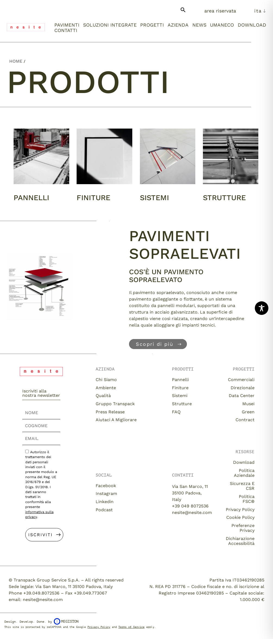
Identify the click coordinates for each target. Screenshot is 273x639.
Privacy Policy (240, 509)
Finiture (93, 197)
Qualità (103, 395)
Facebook (106, 485)
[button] (183, 12)
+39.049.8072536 (41, 593)
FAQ (176, 411)
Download (252, 25)
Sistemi (154, 197)
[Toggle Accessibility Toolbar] (261, 308)
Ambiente (106, 387)
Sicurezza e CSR (242, 486)
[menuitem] (260, 11)
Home (15, 61)
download (244, 462)
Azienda (178, 25)
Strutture (224, 197)
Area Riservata (220, 11)
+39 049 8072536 (190, 506)
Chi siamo (106, 379)
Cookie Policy (240, 517)
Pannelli (31, 197)
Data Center (242, 395)
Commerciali (241, 379)
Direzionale (243, 387)
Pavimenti (66, 25)
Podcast (104, 509)
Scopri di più (154, 344)
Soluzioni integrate (110, 25)
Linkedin (105, 501)
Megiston (66, 621)
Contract (245, 419)
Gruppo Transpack (115, 403)
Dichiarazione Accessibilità (240, 541)
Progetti (152, 25)
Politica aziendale (244, 473)
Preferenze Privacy (243, 528)
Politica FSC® (247, 499)
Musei (248, 403)
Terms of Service (131, 626)
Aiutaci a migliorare (116, 419)
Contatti (65, 30)
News (199, 25)
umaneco (222, 25)
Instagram (106, 493)
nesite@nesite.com (192, 512)
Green (248, 411)
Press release (110, 411)
